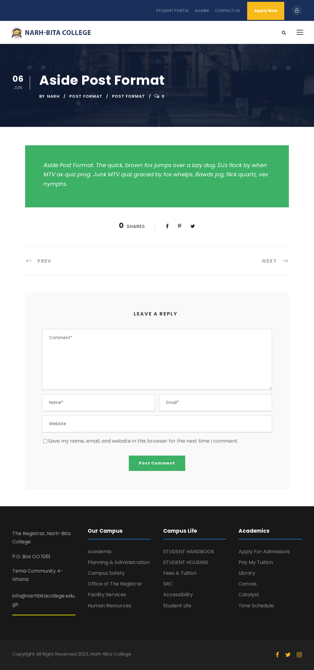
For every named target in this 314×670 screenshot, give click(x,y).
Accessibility (178, 594)
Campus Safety (106, 573)
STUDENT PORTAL (172, 11)
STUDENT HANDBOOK (188, 551)
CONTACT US (227, 11)
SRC (168, 583)
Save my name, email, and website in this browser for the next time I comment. (143, 441)
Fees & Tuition (180, 573)
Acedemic (100, 551)
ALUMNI (202, 11)
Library (247, 573)
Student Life (177, 605)
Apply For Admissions (264, 551)
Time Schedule (256, 605)
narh (53, 96)
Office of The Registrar (115, 583)
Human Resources (109, 605)
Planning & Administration (119, 562)
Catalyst (249, 594)
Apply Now (265, 11)
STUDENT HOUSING (186, 562)
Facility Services (107, 594)
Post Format (85, 96)
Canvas (248, 583)
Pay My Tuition (256, 562)
